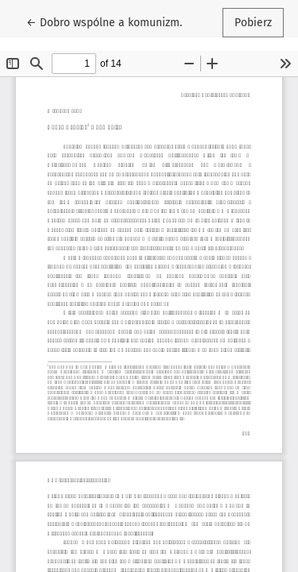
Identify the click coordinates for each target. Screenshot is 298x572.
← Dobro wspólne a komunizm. (105, 21)
